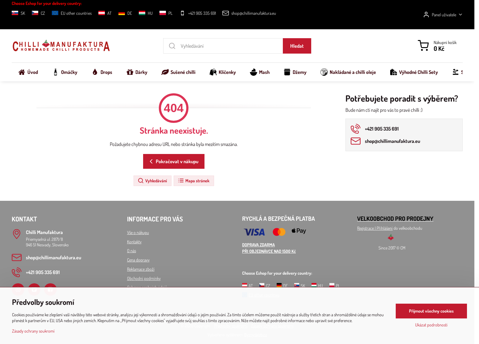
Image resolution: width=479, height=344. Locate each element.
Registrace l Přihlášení (375, 228)
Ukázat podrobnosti (431, 324)
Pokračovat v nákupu (172, 161)
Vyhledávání (152, 181)
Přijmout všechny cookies (431, 311)
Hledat (297, 46)
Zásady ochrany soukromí (33, 331)
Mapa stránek (193, 181)
